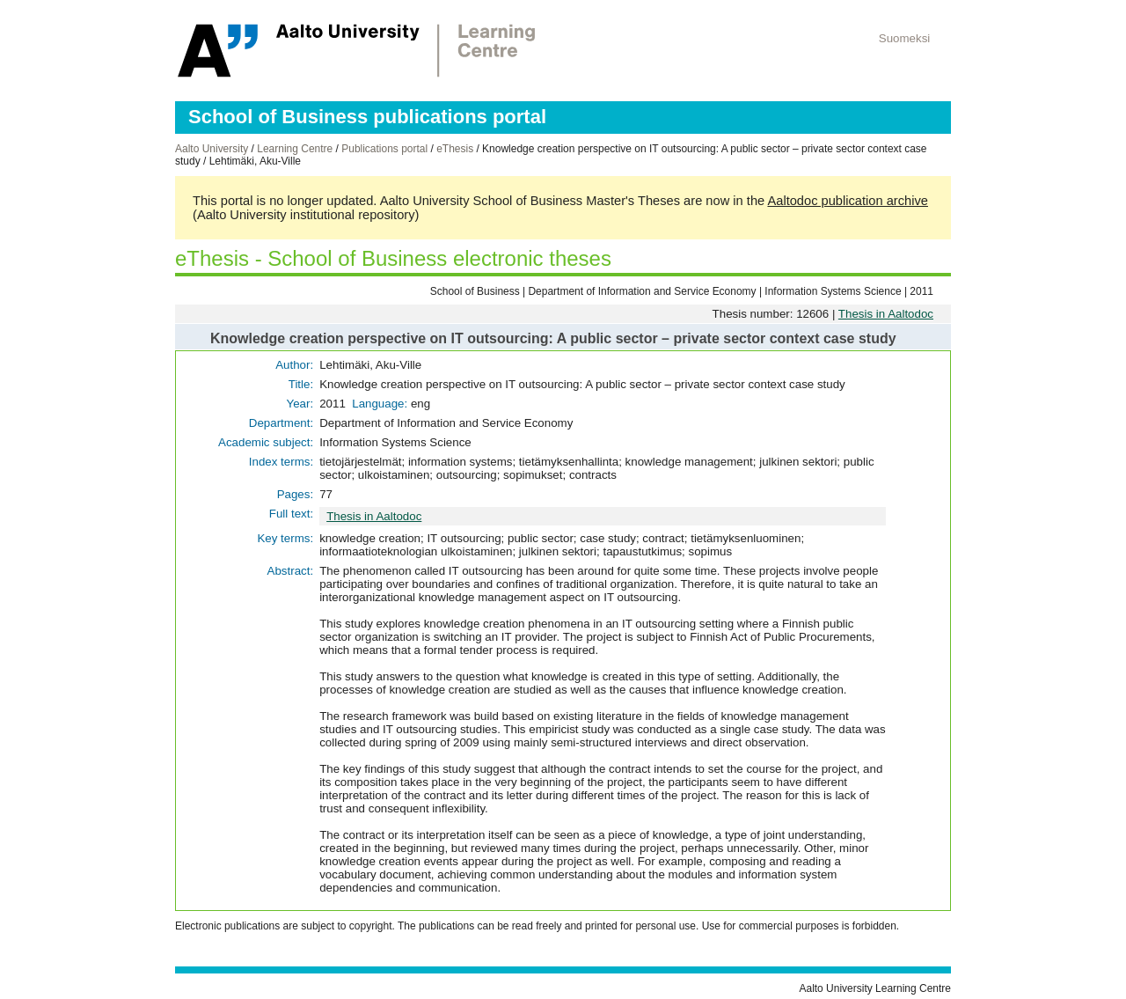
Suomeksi (905, 38)
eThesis (454, 149)
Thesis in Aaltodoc (885, 313)
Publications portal (384, 149)
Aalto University (211, 149)
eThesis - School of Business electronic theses (393, 258)
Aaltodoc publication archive (847, 201)
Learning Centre (295, 149)
